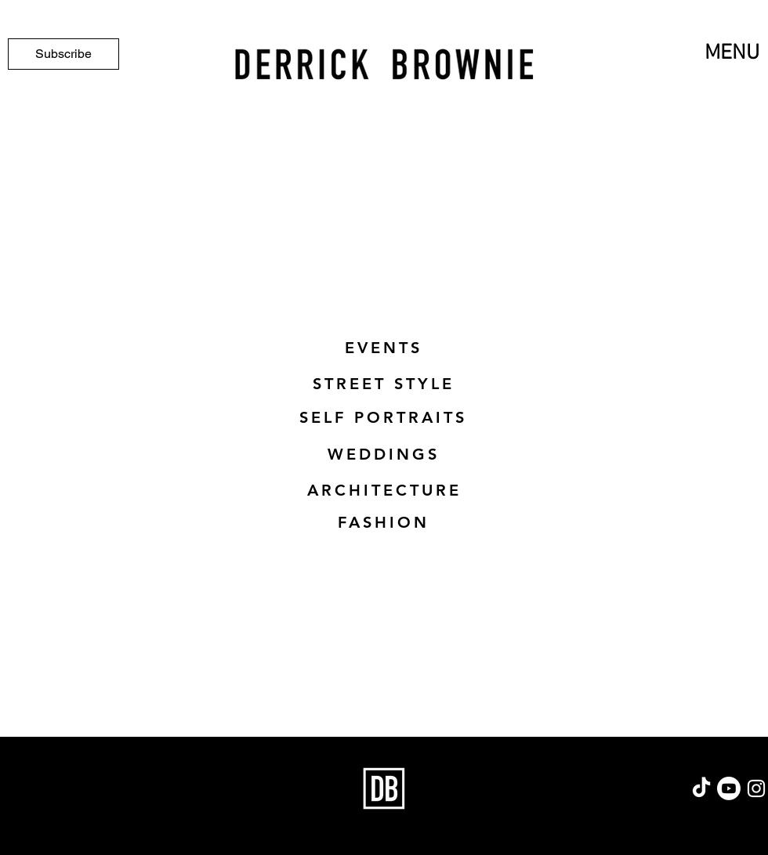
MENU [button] (732, 53)
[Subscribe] (63, 54)
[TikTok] (701, 788)
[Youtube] (729, 788)
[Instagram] (756, 788)
